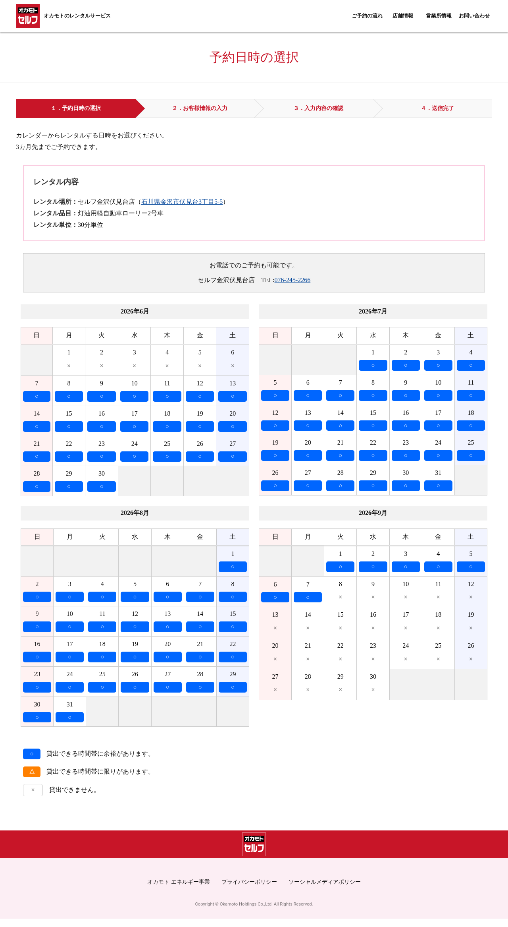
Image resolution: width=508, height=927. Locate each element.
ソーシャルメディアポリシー (325, 890)
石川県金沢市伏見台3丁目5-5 (182, 201)
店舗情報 (403, 16)
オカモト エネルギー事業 (178, 890)
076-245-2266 (293, 280)
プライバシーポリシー (249, 890)
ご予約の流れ (367, 16)
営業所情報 (439, 16)
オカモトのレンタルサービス (77, 16)
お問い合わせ (474, 16)
